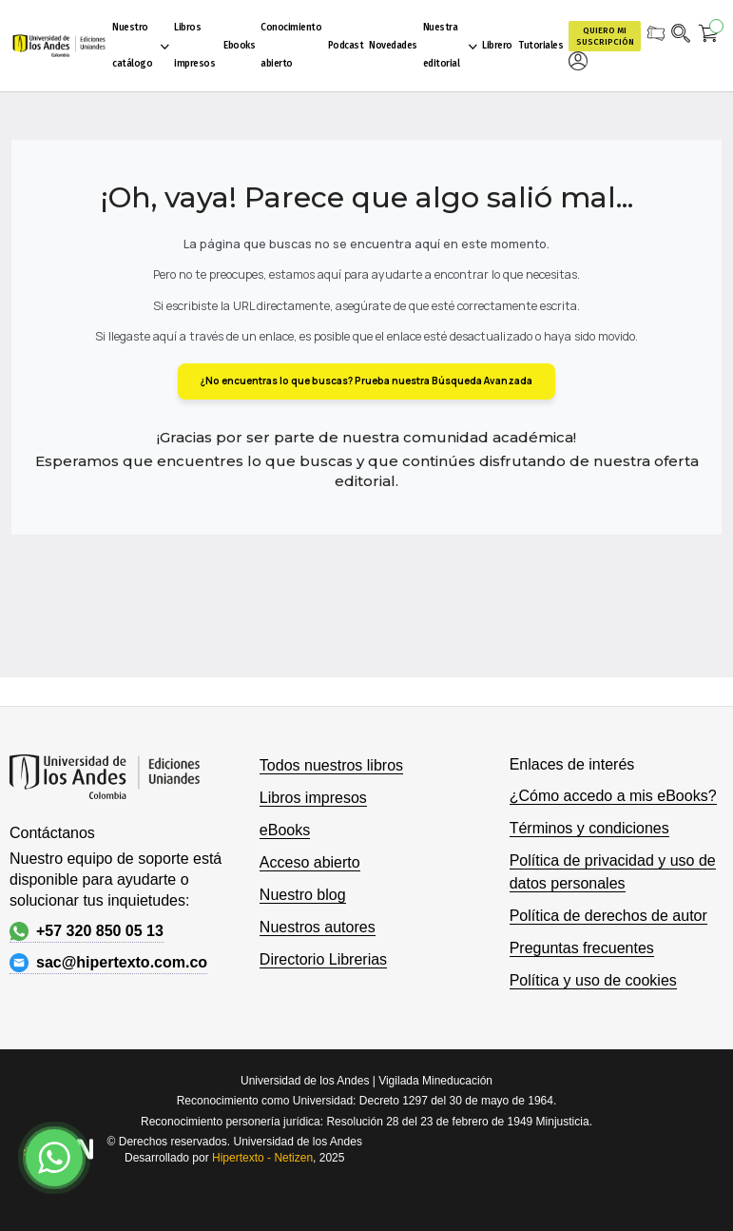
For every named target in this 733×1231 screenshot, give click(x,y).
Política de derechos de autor (608, 916)
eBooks (285, 830)
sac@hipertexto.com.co (108, 962)
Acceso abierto (310, 862)
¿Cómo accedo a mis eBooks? (613, 796)
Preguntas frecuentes (582, 948)
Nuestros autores (318, 927)
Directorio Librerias (323, 959)
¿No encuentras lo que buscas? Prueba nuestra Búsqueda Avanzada (366, 380)
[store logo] (58, 45)
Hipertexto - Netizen (262, 1157)
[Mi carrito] (709, 36)
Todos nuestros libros (331, 765)
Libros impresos (313, 798)
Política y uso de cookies (593, 980)
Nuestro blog (303, 895)
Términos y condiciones (589, 828)
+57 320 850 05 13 (87, 931)
